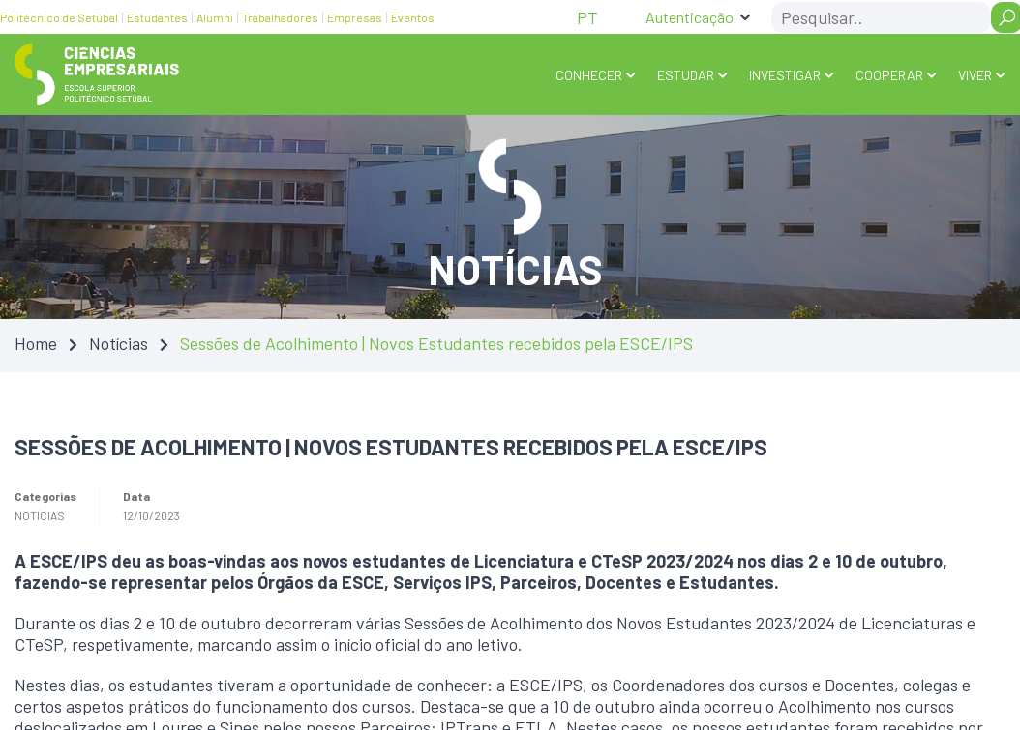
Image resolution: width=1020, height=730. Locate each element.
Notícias (118, 342)
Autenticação (689, 17)
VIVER (975, 75)
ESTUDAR (685, 75)
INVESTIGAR (785, 75)
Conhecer (588, 75)
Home (36, 342)
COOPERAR (889, 75)
